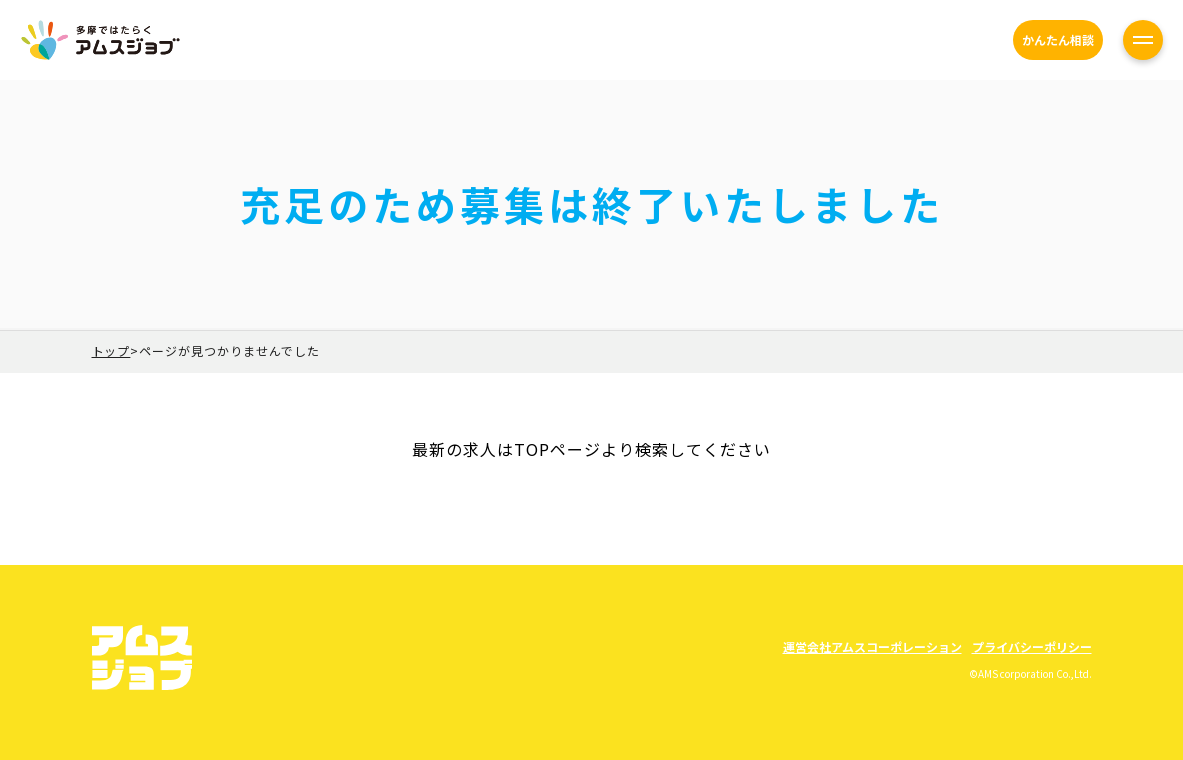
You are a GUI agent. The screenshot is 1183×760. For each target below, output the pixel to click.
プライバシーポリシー (1032, 646)
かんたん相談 (1058, 39)
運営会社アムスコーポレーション (872, 646)
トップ (111, 350)
